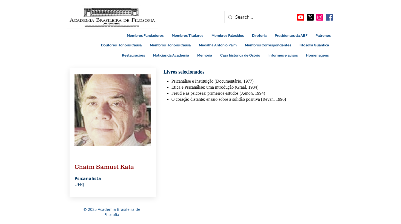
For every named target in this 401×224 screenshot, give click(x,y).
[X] (310, 17)
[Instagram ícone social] (319, 17)
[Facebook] (329, 17)
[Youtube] (300, 17)
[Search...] (257, 17)
